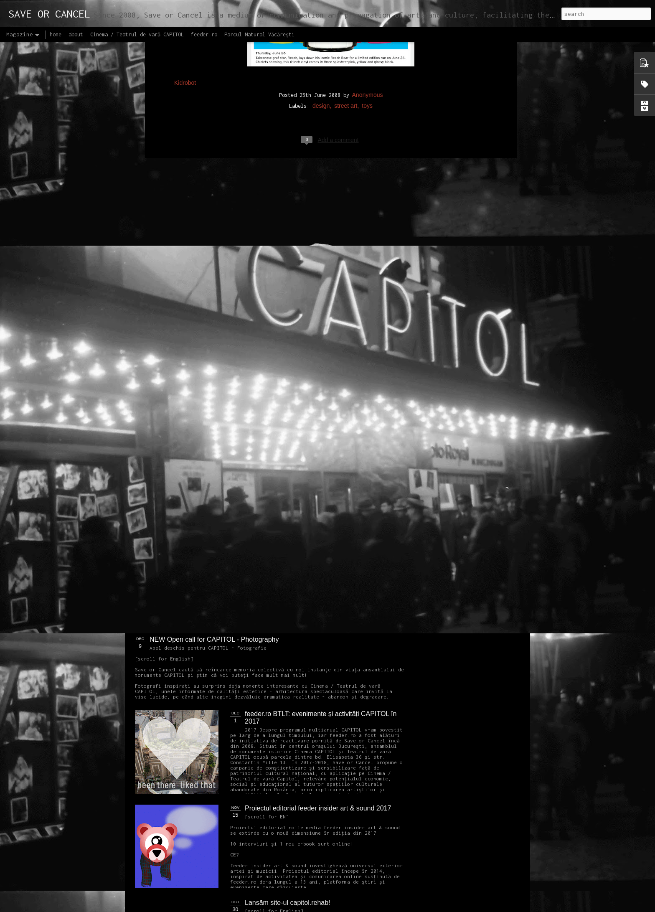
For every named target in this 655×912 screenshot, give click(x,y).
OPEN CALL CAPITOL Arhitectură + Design (309, 450)
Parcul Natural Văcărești (259, 34)
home (55, 34)
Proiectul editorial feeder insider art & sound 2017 (318, 808)
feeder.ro (204, 34)
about (76, 34)
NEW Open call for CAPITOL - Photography (214, 639)
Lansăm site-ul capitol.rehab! (287, 902)
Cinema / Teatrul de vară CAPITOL (137, 34)
